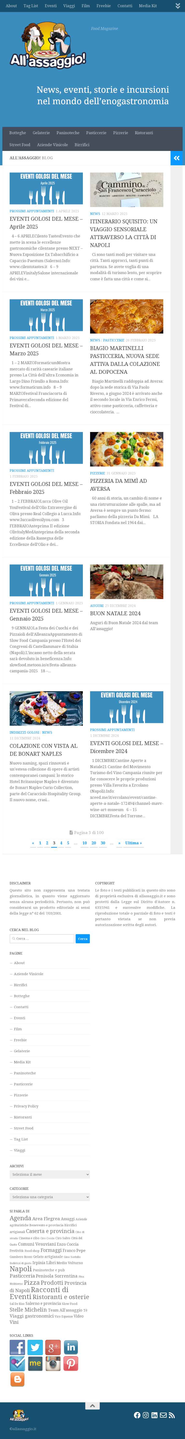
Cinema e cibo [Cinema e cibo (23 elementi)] (29, 1238)
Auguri (97, 606)
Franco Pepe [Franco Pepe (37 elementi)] (74, 1250)
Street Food (19, 145)
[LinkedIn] (154, 1415)
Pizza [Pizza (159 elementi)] (32, 1282)
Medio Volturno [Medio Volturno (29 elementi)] (70, 1263)
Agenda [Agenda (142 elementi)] (20, 1218)
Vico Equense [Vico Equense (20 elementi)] (64, 1316)
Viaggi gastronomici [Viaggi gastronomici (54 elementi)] (32, 1315)
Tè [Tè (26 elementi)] (85, 1310)
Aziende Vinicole (52, 145)
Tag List (31, 6)
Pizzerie (120, 133)
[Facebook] (137, 1415)
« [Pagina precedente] (33, 843)
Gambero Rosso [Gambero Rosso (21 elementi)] (21, 1257)
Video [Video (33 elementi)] (79, 1316)
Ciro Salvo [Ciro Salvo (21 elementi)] (62, 1238)
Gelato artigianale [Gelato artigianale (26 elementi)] (48, 1257)
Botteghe (17, 133)
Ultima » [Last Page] (133, 843)
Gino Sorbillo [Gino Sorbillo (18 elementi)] (72, 1257)
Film (86, 6)
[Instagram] (146, 1415)
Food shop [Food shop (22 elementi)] (32, 1251)
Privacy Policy (26, 1106)
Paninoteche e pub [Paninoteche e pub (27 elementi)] (49, 1270)
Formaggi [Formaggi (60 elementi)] (51, 1250)
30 (103, 843)
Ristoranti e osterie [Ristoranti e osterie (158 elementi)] (61, 1297)
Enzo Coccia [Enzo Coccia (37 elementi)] (68, 1244)
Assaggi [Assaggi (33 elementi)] (68, 1219)
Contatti (125, 6)
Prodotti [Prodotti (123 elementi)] (52, 1282)
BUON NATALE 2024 (115, 613)
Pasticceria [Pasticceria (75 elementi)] (22, 1276)
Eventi (51, 6)
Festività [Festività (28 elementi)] (17, 1251)
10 (84, 843)
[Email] (163, 1415)
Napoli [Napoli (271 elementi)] (21, 1269)
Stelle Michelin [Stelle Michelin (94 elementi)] (28, 1310)
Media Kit (148, 6)
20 (94, 843)
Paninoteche (68, 133)
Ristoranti (144, 133)
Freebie (104, 6)
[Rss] (172, 1415)
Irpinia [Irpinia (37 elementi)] (39, 1263)
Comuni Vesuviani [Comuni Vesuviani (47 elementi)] (37, 1244)
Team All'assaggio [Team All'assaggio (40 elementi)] (65, 1310)
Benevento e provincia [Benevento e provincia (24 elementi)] (46, 1225)
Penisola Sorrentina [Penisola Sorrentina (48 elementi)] (57, 1275)
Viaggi (69, 6)
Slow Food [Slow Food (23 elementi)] (69, 1304)
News (95, 214)
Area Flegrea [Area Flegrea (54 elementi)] (46, 1218)
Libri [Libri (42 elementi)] (51, 1262)
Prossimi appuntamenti (32, 211)
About (11, 6)
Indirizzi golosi (24, 732)
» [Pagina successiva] (119, 843)
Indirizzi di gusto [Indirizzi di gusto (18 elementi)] (21, 1263)
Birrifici (82, 145)
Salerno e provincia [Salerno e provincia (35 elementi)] (43, 1303)
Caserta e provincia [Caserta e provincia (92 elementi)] (50, 1231)
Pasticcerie (96, 133)
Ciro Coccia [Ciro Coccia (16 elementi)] (47, 1238)
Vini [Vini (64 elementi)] (14, 1322)
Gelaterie (41, 133)
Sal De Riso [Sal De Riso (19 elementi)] (17, 1304)
